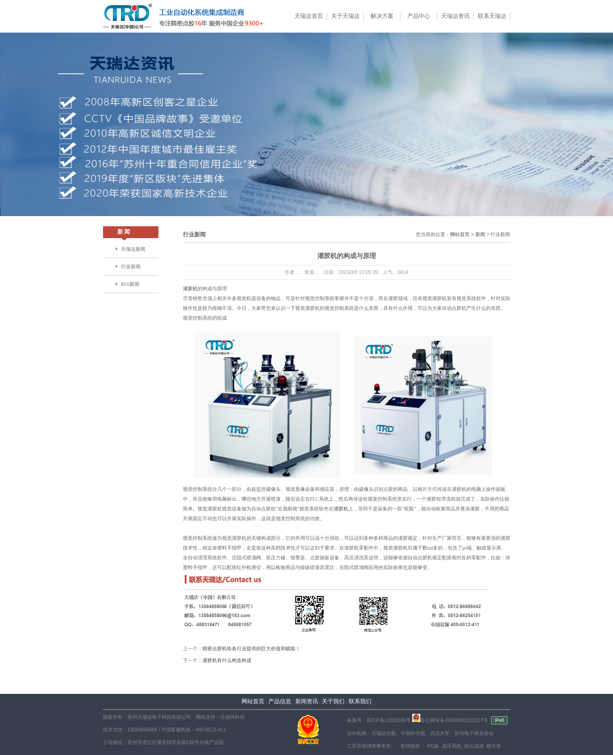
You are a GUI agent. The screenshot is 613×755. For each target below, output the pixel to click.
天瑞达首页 (308, 16)
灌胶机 (190, 288)
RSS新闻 (130, 284)
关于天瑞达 (345, 16)
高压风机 (451, 746)
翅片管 (493, 746)
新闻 (480, 234)
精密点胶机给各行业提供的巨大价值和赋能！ (251, 648)
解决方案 (382, 16)
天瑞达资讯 (455, 16)
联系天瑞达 (492, 16)
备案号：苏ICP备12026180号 (379, 720)
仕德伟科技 (232, 717)
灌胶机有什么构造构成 (226, 660)
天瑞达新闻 (133, 249)
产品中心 (418, 16)
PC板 (432, 746)
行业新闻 (131, 266)
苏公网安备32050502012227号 (450, 720)
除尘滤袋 (473, 746)
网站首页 (460, 234)
